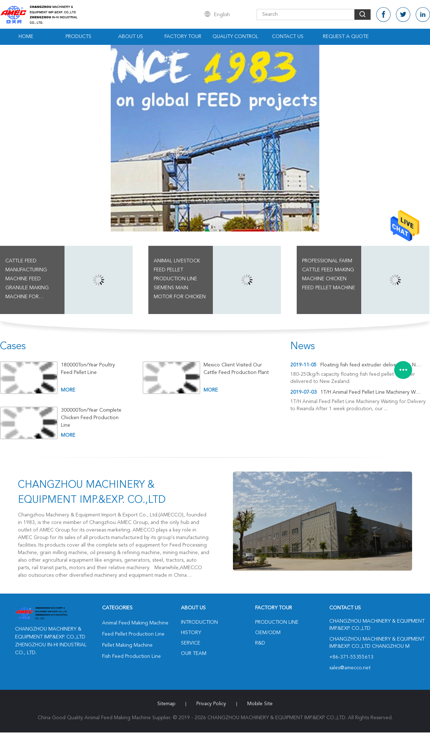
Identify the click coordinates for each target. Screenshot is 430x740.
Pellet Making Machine (127, 645)
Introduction (199, 622)
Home (26, 36)
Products (78, 36)
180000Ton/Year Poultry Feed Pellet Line (88, 368)
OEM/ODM (268, 632)
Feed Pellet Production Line (133, 634)
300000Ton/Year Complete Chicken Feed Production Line (91, 418)
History (191, 632)
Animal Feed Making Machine (135, 623)
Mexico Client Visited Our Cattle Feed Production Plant (236, 368)
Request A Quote (346, 36)
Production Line (276, 622)
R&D (260, 643)
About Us (130, 36)
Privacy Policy (211, 703)
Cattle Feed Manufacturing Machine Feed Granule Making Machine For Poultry (27, 279)
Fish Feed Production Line (131, 656)
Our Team (193, 653)
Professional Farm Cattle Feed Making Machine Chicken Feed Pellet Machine (328, 274)
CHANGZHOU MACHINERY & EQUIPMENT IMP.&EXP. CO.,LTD (92, 492)
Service (190, 643)
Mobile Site (260, 703)
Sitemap (166, 703)
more (68, 390)
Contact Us (288, 36)
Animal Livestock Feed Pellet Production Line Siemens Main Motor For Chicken (180, 278)
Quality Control (235, 36)
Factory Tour (182, 36)
